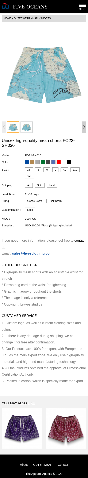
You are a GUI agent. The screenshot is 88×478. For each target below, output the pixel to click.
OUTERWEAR (22, 18)
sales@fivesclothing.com (32, 253)
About (24, 464)
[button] (84, 127)
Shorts (45, 18)
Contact (63, 464)
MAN (35, 18)
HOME (7, 18)
